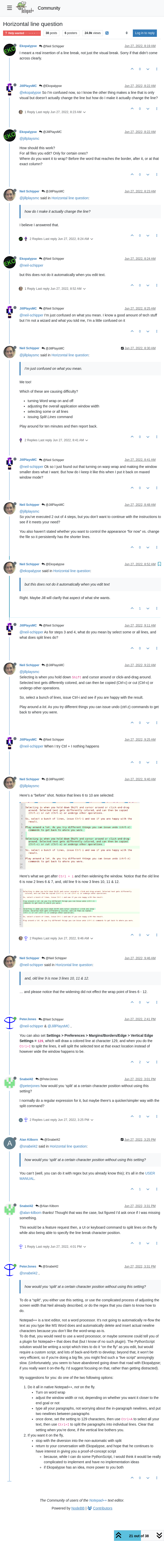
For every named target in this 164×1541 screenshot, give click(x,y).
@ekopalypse (30, 92)
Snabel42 (26, 1079)
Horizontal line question (69, 198)
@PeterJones (46, 1079)
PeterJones (28, 1019)
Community (49, 8)
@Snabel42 (50, 1139)
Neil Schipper (29, 191)
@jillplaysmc (29, 138)
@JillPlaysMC (50, 132)
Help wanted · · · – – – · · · (22, 33)
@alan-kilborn (31, 1213)
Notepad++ (98, 1500)
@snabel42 (29, 1146)
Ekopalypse (28, 46)
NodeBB (78, 1508)
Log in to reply (145, 33)
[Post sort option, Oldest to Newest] (126, 33)
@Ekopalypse (50, 86)
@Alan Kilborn (47, 1206)
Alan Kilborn (29, 1139)
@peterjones (30, 1086)
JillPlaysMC (28, 86)
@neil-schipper (31, 265)
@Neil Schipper (51, 46)
